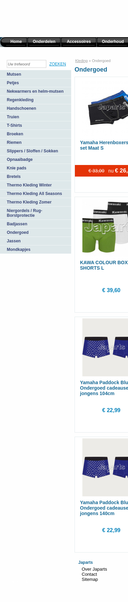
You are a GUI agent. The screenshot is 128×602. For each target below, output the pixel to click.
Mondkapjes (18, 249)
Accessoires (79, 41)
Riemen (14, 142)
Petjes (13, 82)
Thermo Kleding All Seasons (34, 193)
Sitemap (90, 579)
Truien (13, 117)
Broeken (15, 134)
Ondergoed (18, 232)
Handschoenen (21, 108)
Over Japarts (94, 569)
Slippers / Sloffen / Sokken (32, 151)
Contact (89, 574)
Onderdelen (44, 41)
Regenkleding (20, 99)
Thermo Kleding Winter (29, 185)
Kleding (81, 61)
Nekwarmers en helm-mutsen (35, 91)
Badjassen (17, 224)
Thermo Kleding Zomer (29, 202)
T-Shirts (14, 125)
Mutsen (14, 74)
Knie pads (16, 168)
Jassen (14, 241)
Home (16, 41)
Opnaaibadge (20, 159)
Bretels (14, 176)
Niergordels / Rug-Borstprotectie (24, 213)
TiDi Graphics (33, 581)
